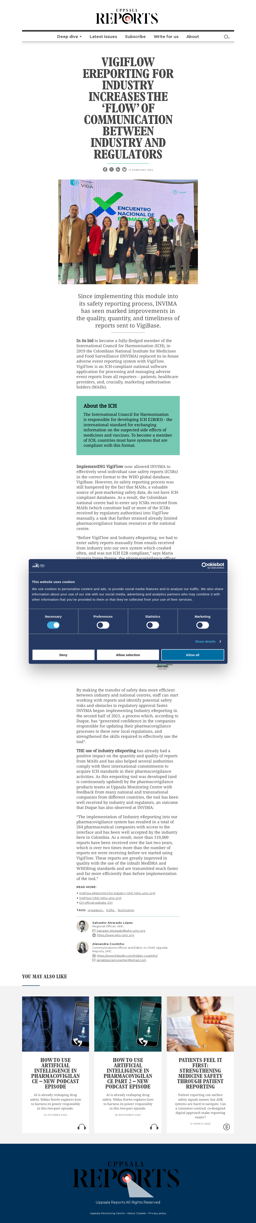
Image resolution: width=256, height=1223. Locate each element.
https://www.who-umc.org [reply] (115, 935)
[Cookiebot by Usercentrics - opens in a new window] (205, 565)
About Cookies (136, 1213)
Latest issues (103, 36)
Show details (205, 641)
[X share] (112, 169)
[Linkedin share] (118, 169)
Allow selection (128, 655)
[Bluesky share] (124, 169)
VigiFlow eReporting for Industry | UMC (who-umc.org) (117, 893)
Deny (63, 655)
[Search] (227, 37)
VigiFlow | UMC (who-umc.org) (100, 898)
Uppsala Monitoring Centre (107, 1213)
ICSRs (110, 910)
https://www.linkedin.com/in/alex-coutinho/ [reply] (127, 955)
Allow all (192, 655)
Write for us (166, 36)
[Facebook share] (105, 169)
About (192, 36)
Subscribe (135, 36)
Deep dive (67, 36)
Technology (126, 910)
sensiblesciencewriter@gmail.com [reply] (121, 960)
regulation (95, 910)
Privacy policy (157, 1213)
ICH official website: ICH (95, 902)
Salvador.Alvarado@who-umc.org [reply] (121, 930)
